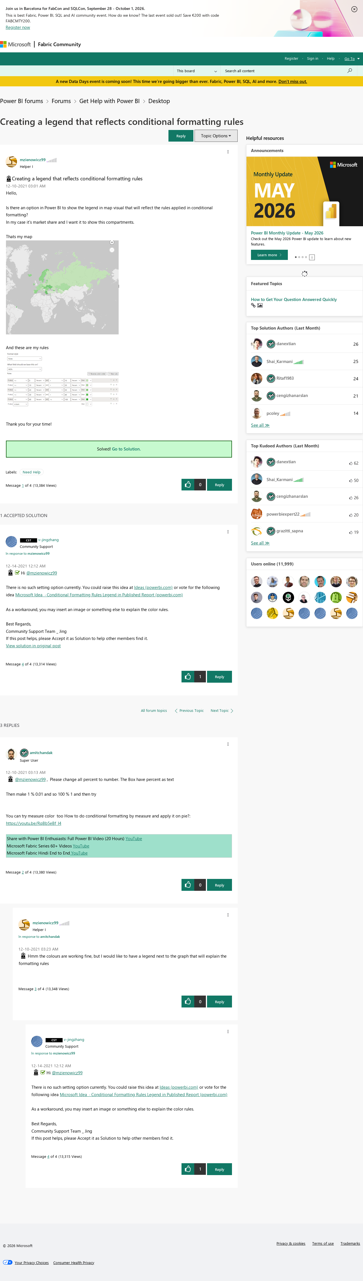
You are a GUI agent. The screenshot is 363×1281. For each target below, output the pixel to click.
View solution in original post (33, 645)
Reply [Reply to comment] (219, 676)
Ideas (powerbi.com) (153, 587)
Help (331, 58)
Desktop (159, 100)
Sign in (312, 58)
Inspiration (118, 44)
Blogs (192, 44)
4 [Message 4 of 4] (23, 663)
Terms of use (323, 1243)
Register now (18, 27)
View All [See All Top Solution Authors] (260, 425)
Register (291, 58)
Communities (167, 44)
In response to (28, 553)
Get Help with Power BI (109, 100)
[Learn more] (269, 255)
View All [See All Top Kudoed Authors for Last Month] (260, 543)
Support (238, 44)
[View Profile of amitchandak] (41, 752)
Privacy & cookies (291, 1243)
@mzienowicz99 (41, 573)
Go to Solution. (126, 449)
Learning (214, 44)
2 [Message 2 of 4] (23, 872)
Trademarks (350, 1243)
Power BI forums (21, 100)
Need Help (32, 472)
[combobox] (288, 70)
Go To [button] (350, 58)
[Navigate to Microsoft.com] (15, 44)
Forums (94, 44)
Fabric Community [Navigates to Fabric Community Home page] (59, 44)
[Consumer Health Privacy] (73, 1262)
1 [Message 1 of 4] (23, 485)
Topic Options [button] (214, 135)
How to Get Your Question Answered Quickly (294, 299)
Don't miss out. (292, 81)
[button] (180, 136)
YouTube (134, 838)
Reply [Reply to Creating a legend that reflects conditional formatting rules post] (219, 484)
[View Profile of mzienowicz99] (33, 159)
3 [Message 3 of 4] (36, 988)
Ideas (142, 44)
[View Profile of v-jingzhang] (48, 539)
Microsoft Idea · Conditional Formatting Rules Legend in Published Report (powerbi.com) (99, 594)
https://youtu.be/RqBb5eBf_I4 (33, 823)
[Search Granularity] (197, 70)
